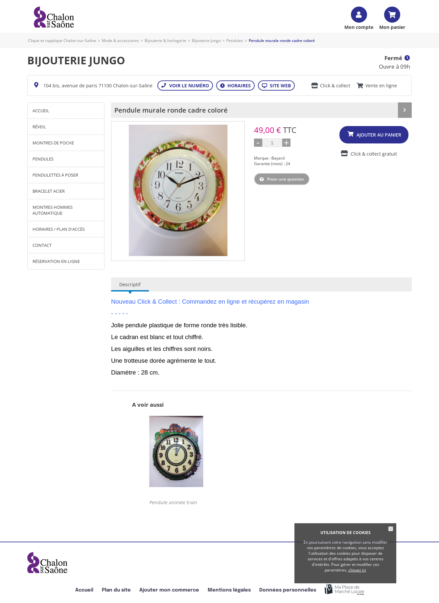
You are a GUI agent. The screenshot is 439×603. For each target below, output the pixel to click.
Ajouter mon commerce (169, 590)
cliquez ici (357, 570)
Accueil (41, 111)
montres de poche (53, 143)
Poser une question (285, 179)
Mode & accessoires (120, 40)
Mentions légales (229, 590)
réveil (39, 127)
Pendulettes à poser (55, 175)
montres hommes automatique (53, 210)
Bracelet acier (49, 191)
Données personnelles (287, 590)
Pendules (234, 40)
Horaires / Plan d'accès (59, 229)
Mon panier (392, 27)
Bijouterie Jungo (206, 40)
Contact (42, 245)
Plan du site (116, 590)
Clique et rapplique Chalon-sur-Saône (62, 40)
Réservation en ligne (56, 261)
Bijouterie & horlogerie (165, 40)
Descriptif (130, 284)
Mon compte (358, 27)
